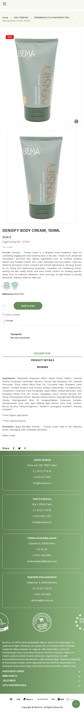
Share (14, 448)
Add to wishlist (11, 314)
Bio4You (38, 707)
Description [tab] (42, 353)
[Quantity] (7, 306)
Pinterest (25, 448)
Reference (7, 294)
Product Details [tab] (42, 360)
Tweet (19, 448)
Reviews (42, 367)
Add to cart (28, 306)
